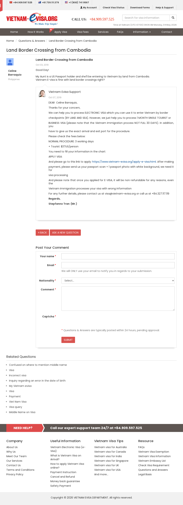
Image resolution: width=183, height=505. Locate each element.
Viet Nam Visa (17, 401)
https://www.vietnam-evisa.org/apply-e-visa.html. (124, 161)
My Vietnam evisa (20, 386)
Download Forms (140, 7)
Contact (166, 32)
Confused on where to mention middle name (38, 365)
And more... (101, 474)
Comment (48, 289)
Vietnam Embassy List (152, 461)
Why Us (11, 452)
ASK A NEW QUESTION (65, 232)
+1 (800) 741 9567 (77, 2)
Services (103, 32)
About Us (12, 447)
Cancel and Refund (62, 477)
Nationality (47, 280)
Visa (11, 370)
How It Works (36, 32)
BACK (42, 232)
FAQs (120, 32)
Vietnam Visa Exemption (153, 452)
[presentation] (89, 320)
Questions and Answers (153, 470)
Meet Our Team (16, 456)
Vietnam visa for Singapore (111, 461)
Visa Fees (83, 32)
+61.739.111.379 (48, 2)
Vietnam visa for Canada (110, 452)
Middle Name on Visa (22, 412)
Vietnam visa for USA (107, 470)
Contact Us (13, 465)
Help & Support (165, 7)
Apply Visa (60, 32)
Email (51, 265)
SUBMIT (68, 340)
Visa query (15, 407)
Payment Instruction (63, 472)
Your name (48, 256)
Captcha (49, 316)
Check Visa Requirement (153, 465)
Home (14, 32)
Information (142, 32)
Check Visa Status (113, 7)
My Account (88, 7)
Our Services (14, 461)
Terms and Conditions (20, 470)
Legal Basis (145, 474)
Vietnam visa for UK (106, 465)
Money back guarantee (65, 481)
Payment (15, 396)
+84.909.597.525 (20, 2)
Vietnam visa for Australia (110, 447)
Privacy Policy (14, 474)
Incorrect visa (17, 375)
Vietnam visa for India (108, 456)
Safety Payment (60, 486)
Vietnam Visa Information (154, 456)
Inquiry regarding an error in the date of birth (37, 380)
